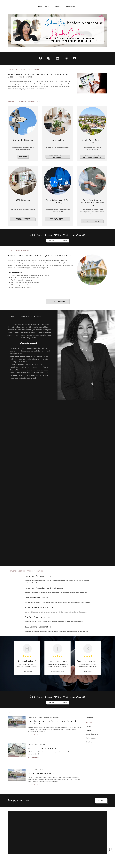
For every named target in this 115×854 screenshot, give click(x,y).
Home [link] (40, 6)
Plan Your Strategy (57, 301)
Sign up (101, 800)
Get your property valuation (57, 219)
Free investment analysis (57, 702)
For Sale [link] (88, 730)
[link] (40, 58)
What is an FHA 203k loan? (92, 221)
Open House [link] (89, 742)
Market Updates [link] (91, 738)
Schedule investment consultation (23, 219)
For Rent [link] (88, 726)
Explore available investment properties (92, 156)
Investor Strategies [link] (92, 734)
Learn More (23, 156)
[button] (49, 6)
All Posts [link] (89, 722)
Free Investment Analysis (57, 240)
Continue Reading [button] (33, 735)
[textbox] (59, 800)
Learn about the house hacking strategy (57, 156)
